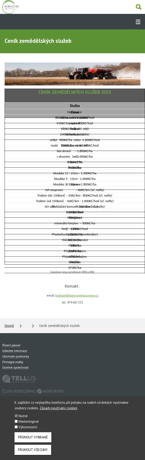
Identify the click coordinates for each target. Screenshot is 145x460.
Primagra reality (12, 362)
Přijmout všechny (33, 451)
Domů (9, 326)
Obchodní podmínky (15, 356)
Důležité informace (14, 351)
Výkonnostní (28, 428)
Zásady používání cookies (58, 409)
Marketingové (29, 423)
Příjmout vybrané (33, 439)
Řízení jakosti (11, 345)
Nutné (23, 417)
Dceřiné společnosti (15, 367)
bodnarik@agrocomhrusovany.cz (76, 295)
